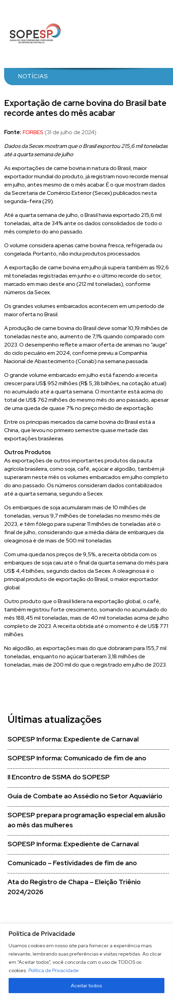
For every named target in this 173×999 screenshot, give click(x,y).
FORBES (33, 132)
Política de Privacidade (54, 970)
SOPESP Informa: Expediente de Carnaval (73, 739)
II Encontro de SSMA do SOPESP (59, 777)
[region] (86, 961)
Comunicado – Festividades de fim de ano (72, 863)
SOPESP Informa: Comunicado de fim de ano (77, 758)
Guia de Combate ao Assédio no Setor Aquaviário (85, 796)
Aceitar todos (86, 985)
